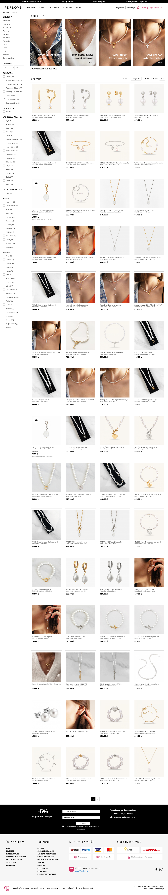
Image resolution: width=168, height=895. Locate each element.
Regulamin (42, 871)
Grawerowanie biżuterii (16, 857)
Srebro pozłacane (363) (14, 80)
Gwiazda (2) (10, 267)
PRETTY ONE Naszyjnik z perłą (76, 542)
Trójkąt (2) (9, 327)
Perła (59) (9, 301)
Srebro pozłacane (46, 851)
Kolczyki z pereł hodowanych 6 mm (43, 731)
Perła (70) (9, 169)
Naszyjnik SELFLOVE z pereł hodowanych (80, 400)
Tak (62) (8, 112)
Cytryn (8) (9, 128)
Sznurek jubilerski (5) (13, 103)
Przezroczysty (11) (12, 206)
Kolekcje (67, 7)
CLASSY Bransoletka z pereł (41, 589)
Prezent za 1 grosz (14, 860)
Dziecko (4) (10, 260)
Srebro (41, 848)
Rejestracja (131, 8)
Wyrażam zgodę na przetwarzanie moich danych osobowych (82, 826)
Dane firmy (10, 865)
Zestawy (6, 34)
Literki (5, 48)
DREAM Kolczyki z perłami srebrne (146, 115)
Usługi (5, 44)
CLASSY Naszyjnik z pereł (143, 352)
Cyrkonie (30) (10, 95)
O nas (8, 848)
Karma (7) (9, 271)
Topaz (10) (9, 184)
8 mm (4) (9, 193)
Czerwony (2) (10, 221)
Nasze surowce (12, 854)
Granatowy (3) (11, 236)
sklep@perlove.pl (81, 871)
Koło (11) (9, 275)
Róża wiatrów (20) (12, 312)
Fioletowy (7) (10, 228)
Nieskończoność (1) (12, 297)
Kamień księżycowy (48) (14, 139)
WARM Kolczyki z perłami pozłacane (44, 115)
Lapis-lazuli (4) (11, 158)
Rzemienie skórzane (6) (14, 88)
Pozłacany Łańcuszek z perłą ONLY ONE (148, 258)
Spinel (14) (9, 181)
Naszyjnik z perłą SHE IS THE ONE (112, 210)
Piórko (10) (9, 305)
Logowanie (120, 8)
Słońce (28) (10, 320)
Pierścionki (6, 31)
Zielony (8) (9, 240)
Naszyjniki (6, 21)
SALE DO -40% (11, 862)
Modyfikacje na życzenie (48, 860)
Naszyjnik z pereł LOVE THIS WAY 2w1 (45, 495)
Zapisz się (82, 823)
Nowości (42, 7)
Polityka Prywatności (47, 874)
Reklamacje (43, 868)
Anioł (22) (9, 256)
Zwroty (41, 862)
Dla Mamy (31, 7)
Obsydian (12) (10, 162)
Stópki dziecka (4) (12, 324)
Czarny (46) (10, 247)
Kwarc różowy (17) (12, 147)
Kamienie (6, 55)
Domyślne (136, 79)
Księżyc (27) (10, 282)
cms (151, 889)
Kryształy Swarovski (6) (14, 92)
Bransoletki (6, 24)
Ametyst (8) (10, 124)
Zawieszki (6, 38)
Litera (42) (9, 286)
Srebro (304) (10, 77)
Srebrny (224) (10, 243)
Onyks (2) (9, 166)
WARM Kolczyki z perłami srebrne (77, 115)
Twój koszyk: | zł (150, 8)
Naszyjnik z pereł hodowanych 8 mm (146, 684)
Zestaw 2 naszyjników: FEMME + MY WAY (148, 305)
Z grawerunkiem (8, 58)
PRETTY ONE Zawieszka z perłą (43, 210)
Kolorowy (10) (10, 202)
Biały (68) (9, 209)
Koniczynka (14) (11, 278)
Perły (4, 51)
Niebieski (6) (10, 232)
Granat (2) (9, 132)
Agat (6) (8, 121)
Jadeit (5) (9, 136)
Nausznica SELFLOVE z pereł (144, 589)
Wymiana (41, 865)
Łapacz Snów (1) (11, 290)
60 (162, 79)
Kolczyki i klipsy (8, 27)
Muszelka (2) (10, 294)
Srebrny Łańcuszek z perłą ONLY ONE (113, 258)
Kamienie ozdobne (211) (14, 84)
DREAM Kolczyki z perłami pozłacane (112, 115)
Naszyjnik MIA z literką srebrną (110, 305)
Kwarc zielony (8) (12, 151)
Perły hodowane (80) (13, 99)
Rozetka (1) (10, 308)
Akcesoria (6, 41)
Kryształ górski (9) (12, 143)
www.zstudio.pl (159, 889)
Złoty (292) (9, 213)
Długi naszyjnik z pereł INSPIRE (76, 684)
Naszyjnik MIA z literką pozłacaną (77, 305)
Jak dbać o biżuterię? (47, 854)
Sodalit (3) (9, 177)
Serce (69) (9, 316)
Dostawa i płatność (46, 857)
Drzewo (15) (10, 263)
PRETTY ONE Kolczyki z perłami (77, 589)
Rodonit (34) (10, 173)
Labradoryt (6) (10, 154)
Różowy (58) (10, 217)
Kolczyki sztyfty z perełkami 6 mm (77, 731)
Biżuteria (54, 7)
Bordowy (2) (10, 225)
